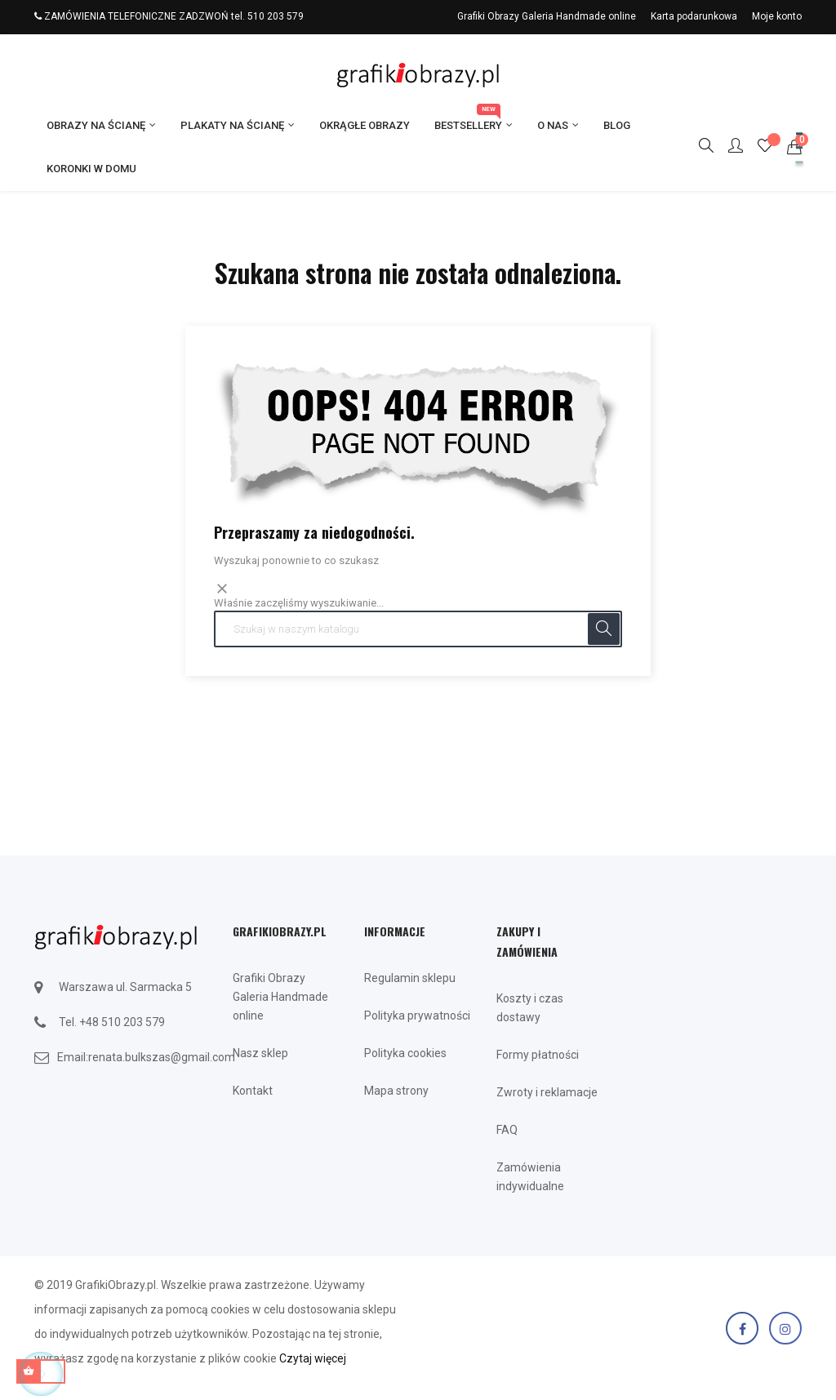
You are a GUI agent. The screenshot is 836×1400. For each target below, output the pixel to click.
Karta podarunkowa (694, 16)
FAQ (507, 1129)
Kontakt (253, 1090)
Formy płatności (537, 1054)
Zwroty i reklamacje (547, 1092)
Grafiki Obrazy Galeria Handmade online (546, 16)
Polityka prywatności (417, 1015)
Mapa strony (396, 1090)
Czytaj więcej (312, 1358)
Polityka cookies (405, 1053)
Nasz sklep (260, 1053)
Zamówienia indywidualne (530, 1177)
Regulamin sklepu (410, 977)
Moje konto (777, 16)
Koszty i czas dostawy (529, 1008)
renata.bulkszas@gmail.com (161, 1057)
